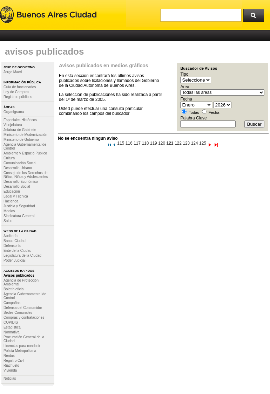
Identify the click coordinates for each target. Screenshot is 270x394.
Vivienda (10, 370)
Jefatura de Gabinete (20, 130)
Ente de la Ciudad (18, 251)
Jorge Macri (13, 72)
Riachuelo (11, 365)
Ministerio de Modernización (25, 135)
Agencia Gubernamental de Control (25, 146)
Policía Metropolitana (20, 351)
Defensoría (12, 246)
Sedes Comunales (18, 312)
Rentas (9, 356)
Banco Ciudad (15, 241)
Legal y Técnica (16, 196)
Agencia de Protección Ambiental (21, 282)
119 (153, 143)
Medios (9, 211)
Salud (8, 221)
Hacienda (11, 201)
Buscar (256, 13)
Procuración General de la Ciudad (24, 339)
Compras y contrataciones (24, 317)
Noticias (10, 378)
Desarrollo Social (17, 186)
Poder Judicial (15, 260)
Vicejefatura (13, 125)
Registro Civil (14, 360)
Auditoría (11, 236)
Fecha (214, 112)
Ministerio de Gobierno (21, 139)
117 (137, 143)
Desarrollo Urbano (18, 168)
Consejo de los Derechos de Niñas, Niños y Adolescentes (26, 175)
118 (145, 143)
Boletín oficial (14, 289)
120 (161, 143)
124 (194, 143)
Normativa (12, 332)
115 (120, 143)
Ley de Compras (16, 92)
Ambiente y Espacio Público (25, 153)
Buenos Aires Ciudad (48, 15)
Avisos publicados (19, 275)
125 (202, 143)
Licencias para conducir (22, 346)
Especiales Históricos (20, 120)
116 (129, 143)
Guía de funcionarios (20, 87)
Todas (194, 112)
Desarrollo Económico (21, 182)
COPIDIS (11, 322)
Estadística (12, 327)
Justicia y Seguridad (19, 206)
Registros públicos (18, 97)
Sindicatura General (19, 216)
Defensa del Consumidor (23, 308)
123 (186, 143)
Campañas (12, 303)
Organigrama (14, 112)
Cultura (9, 158)
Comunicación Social (20, 163)
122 (178, 143)
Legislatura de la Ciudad (22, 255)
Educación (12, 191)
